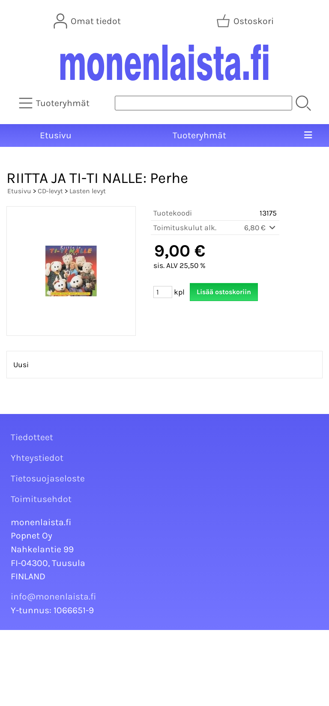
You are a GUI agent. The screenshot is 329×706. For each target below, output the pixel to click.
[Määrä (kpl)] (162, 292)
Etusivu (56, 135)
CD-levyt (50, 191)
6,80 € (260, 227)
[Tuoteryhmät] (55, 103)
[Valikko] (308, 135)
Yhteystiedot (37, 458)
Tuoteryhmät (199, 135)
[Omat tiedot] (88, 21)
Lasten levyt (87, 191)
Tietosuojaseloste (48, 478)
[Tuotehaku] (203, 103)
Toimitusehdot (41, 499)
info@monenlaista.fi (53, 596)
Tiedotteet (32, 437)
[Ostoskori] (245, 21)
